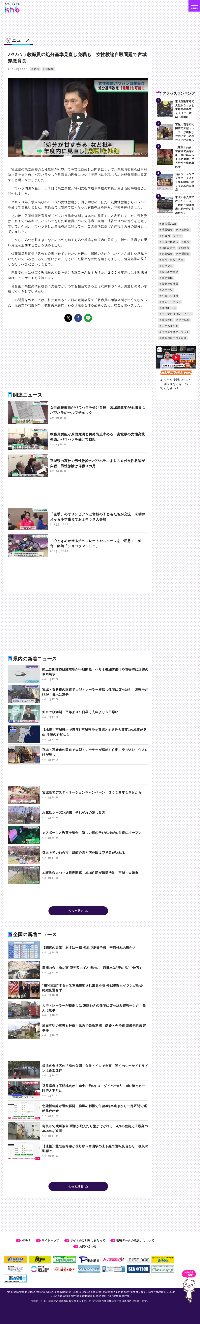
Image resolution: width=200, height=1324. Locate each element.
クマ (178, 235)
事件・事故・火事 (172, 259)
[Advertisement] (70, 493)
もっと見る (76, 911)
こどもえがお (169, 325)
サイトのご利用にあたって (87, 1240)
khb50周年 (168, 247)
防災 (186, 241)
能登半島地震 (169, 283)
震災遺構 (167, 277)
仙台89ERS (168, 307)
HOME (26, 1240)
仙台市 (184, 247)
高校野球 (167, 319)
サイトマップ (50, 1240)
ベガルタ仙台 (169, 295)
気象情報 (167, 253)
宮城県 (48, 68)
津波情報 (184, 229)
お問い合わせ (88, 1246)
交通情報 (184, 253)
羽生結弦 (184, 319)
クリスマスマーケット (175, 332)
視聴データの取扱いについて (135, 1240)
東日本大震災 (169, 271)
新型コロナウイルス (173, 337)
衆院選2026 (168, 223)
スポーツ (167, 289)
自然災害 (167, 265)
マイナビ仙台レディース (176, 313)
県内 (36, 68)
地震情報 (167, 229)
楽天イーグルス (171, 301)
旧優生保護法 (169, 241)
